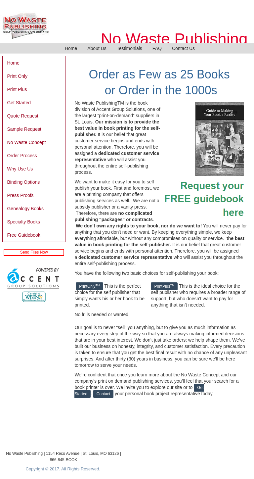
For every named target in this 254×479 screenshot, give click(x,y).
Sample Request (24, 129)
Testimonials (129, 48)
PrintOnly (89, 286)
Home (71, 48)
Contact (103, 394)
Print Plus (17, 89)
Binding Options (23, 182)
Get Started (19, 102)
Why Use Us (20, 168)
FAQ (157, 48)
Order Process (22, 155)
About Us (96, 48)
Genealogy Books (25, 208)
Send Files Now (34, 252)
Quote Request (22, 116)
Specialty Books (23, 221)
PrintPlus (164, 286)
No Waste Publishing (174, 39)
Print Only (17, 76)
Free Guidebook (23, 235)
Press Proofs (20, 195)
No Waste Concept (26, 142)
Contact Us (183, 48)
